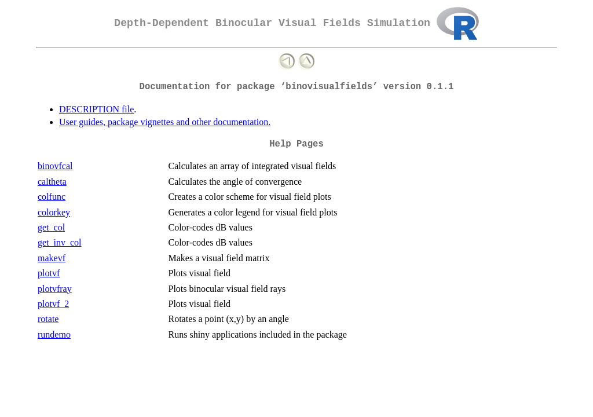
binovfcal (55, 166)
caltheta (52, 181)
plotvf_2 (53, 304)
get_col (51, 227)
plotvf (49, 273)
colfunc (51, 197)
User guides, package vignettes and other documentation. (164, 122)
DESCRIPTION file (96, 109)
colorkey (54, 212)
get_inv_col (60, 242)
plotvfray (55, 289)
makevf (51, 258)
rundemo (54, 334)
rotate (48, 319)
